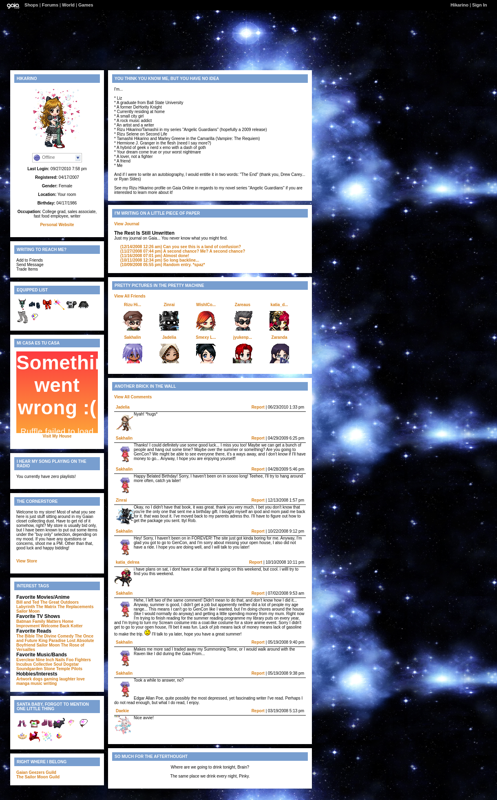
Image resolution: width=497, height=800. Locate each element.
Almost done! (154, 255)
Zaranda (279, 337)
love (81, 679)
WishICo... (206, 304)
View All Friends (130, 296)
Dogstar (71, 664)
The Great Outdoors (59, 602)
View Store (26, 561)
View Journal (126, 224)
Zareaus (242, 304)
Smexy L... (206, 337)
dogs (38, 679)
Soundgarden (29, 669)
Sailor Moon (28, 611)
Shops (31, 4)
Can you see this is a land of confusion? (180, 246)
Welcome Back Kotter (62, 626)
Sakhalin (132, 337)
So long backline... (159, 260)
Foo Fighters (78, 660)
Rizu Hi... (132, 304)
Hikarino (459, 4)
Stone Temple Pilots (63, 669)
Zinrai (169, 304)
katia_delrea (127, 562)
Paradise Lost (62, 640)
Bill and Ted (27, 602)
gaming (51, 679)
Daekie (122, 711)
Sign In (479, 4)
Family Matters (46, 621)
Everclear (25, 660)
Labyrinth (25, 606)
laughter (67, 679)
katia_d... (279, 304)
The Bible (25, 636)
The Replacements (75, 606)
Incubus (24, 664)
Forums (50, 4)
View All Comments (133, 397)
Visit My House (57, 436)
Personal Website (57, 224)
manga (22, 683)
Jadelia (169, 337)
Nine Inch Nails (50, 660)
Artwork (24, 679)
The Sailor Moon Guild (38, 777)
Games (85, 4)
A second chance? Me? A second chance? (182, 251)
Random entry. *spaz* (162, 264)
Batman (23, 621)
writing (50, 683)
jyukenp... (242, 337)
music (36, 683)
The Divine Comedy (55, 636)
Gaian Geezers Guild (36, 772)
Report (258, 407)
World (68, 4)
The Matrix (46, 606)
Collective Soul (47, 664)
